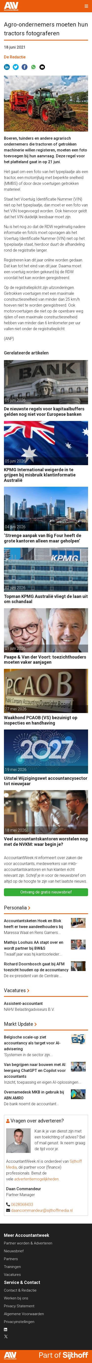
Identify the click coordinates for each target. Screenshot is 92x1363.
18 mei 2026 (15, 830)
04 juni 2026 (15, 527)
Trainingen (12, 1267)
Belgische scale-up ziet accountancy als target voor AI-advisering (32, 1043)
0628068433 (22, 1204)
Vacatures (15, 990)
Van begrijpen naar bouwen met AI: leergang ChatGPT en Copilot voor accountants (35, 1070)
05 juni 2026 (15, 400)
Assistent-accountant (23, 1003)
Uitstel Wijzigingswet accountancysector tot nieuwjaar (45, 781)
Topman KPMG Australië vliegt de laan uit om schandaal (46, 599)
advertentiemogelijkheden (36, 1179)
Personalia (15, 908)
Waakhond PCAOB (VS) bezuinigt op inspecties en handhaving (40, 720)
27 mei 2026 (15, 709)
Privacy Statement (19, 1306)
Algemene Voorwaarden (24, 1314)
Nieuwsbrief (14, 1251)
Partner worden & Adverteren (28, 1243)
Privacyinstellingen (19, 1322)
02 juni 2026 (15, 587)
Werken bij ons (16, 1298)
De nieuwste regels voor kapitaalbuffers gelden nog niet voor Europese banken (44, 411)
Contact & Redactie (20, 1290)
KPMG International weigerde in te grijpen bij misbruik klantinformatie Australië (40, 475)
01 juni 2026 (15, 648)
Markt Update (18, 1024)
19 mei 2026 (15, 769)
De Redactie (15, 57)
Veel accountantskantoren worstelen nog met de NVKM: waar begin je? (46, 841)
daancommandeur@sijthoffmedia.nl (42, 1210)
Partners (11, 1259)
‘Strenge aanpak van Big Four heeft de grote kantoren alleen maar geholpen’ (42, 538)
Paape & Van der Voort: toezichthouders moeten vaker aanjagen (45, 659)
